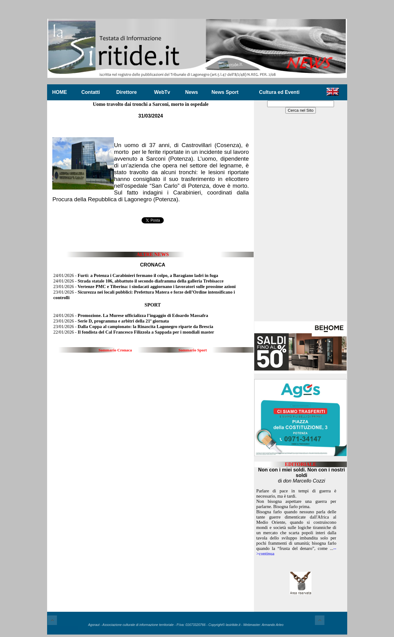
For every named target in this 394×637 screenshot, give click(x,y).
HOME (59, 92)
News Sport (225, 92)
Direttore (126, 92)
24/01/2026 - (135, 275)
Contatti (90, 92)
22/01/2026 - (133, 332)
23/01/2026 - (144, 286)
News (191, 92)
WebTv (162, 92)
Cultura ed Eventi (279, 92)
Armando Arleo (272, 625)
